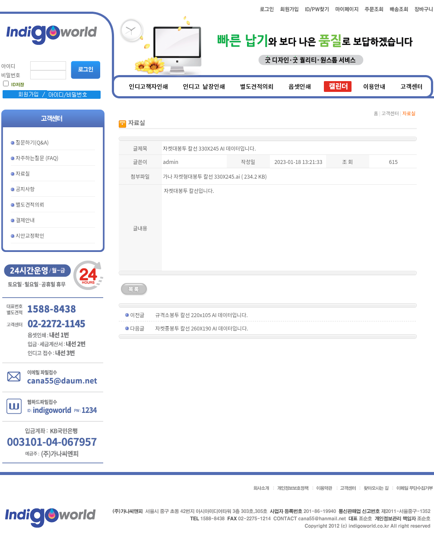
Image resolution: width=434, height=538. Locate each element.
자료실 (23, 173)
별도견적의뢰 (30, 204)
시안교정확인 (30, 235)
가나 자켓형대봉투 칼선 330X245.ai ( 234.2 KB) (214, 176)
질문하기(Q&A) (32, 142)
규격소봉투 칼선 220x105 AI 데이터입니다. (201, 314)
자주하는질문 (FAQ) (37, 157)
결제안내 (25, 219)
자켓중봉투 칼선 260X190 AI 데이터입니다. (201, 328)
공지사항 (25, 188)
